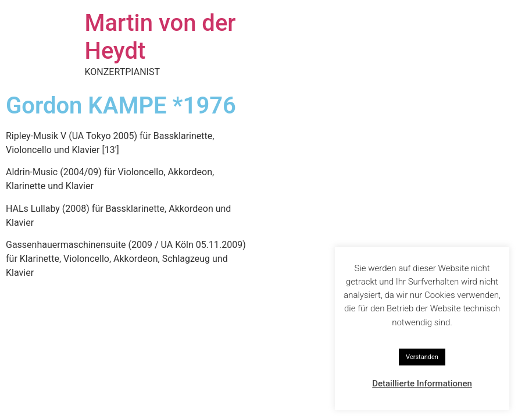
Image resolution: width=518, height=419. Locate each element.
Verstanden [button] (422, 357)
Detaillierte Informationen (422, 383)
